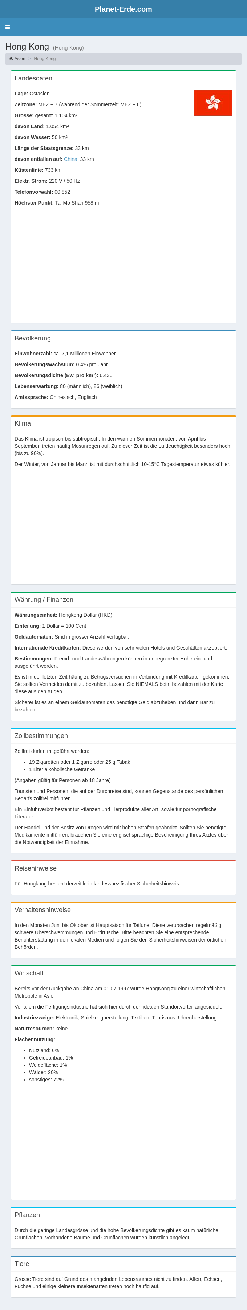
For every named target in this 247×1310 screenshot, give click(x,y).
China (70, 159)
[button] (7, 27)
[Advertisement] (123, 268)
